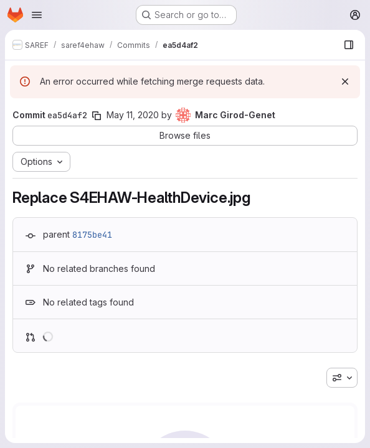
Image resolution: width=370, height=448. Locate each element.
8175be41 (92, 234)
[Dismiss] (345, 81)
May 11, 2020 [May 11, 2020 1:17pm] (133, 115)
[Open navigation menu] (37, 15)
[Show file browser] (349, 45)
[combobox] (342, 378)
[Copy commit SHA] (96, 115)
